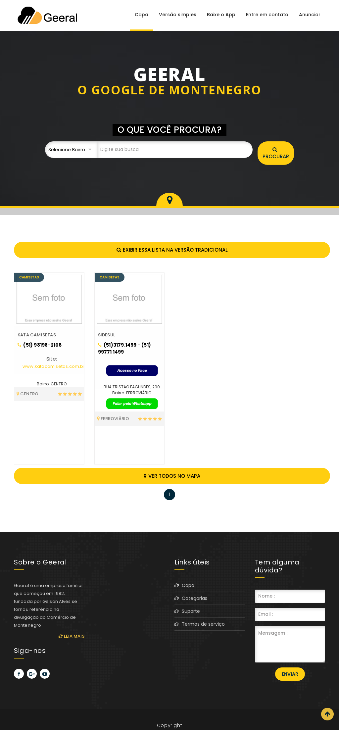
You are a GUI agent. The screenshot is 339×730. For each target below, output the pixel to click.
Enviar (290, 674)
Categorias (190, 598)
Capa (141, 14)
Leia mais (71, 636)
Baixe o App (221, 14)
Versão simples (177, 14)
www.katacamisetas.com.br (54, 366)
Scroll (327, 714)
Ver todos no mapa (172, 475)
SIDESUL (106, 335)
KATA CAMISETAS (37, 335)
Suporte (187, 611)
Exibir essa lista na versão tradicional (172, 249)
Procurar (276, 153)
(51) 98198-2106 (40, 345)
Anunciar (309, 14)
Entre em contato (267, 14)
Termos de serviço (199, 624)
